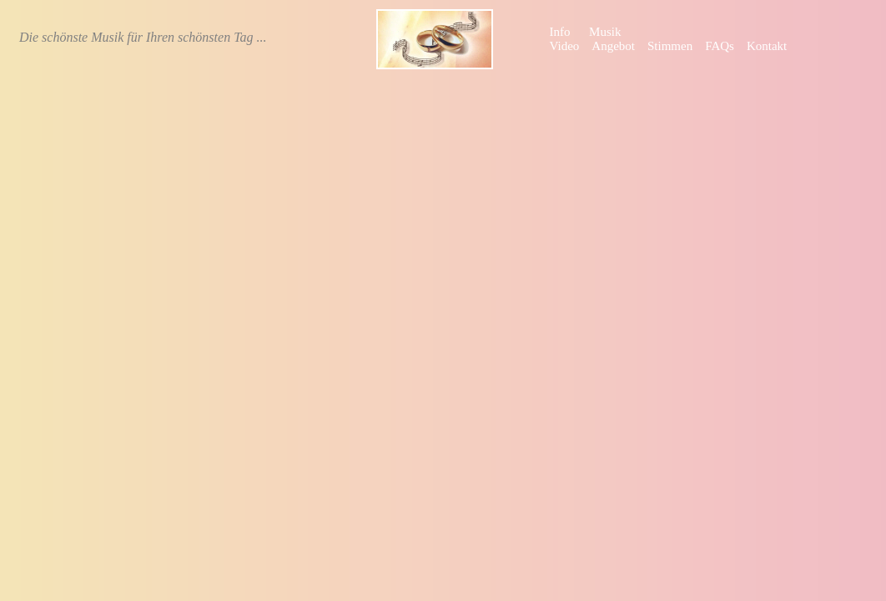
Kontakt (767, 46)
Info (560, 31)
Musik (605, 31)
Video (565, 46)
